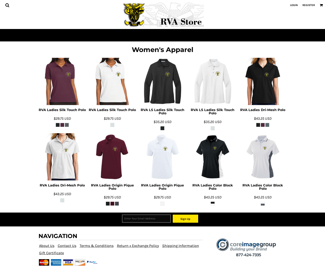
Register (308, 5)
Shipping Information (180, 245)
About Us (46, 245)
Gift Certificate (51, 253)
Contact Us (67, 245)
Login (294, 5)
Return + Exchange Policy (138, 245)
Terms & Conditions (97, 245)
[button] (7, 5)
